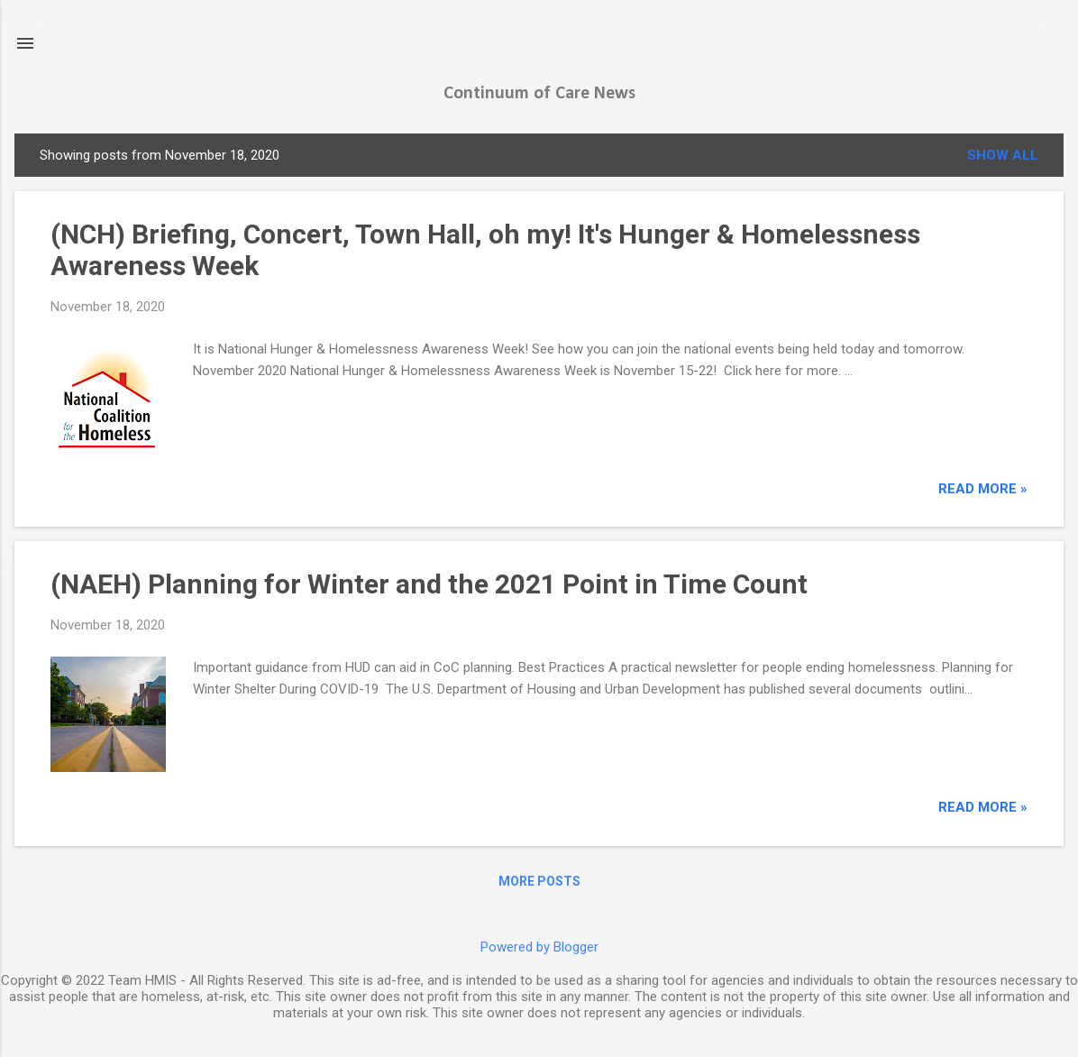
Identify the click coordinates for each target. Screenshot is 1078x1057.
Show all (1002, 155)
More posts (539, 881)
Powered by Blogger (539, 947)
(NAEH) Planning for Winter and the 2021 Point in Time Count (429, 584)
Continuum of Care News (539, 94)
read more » (983, 489)
